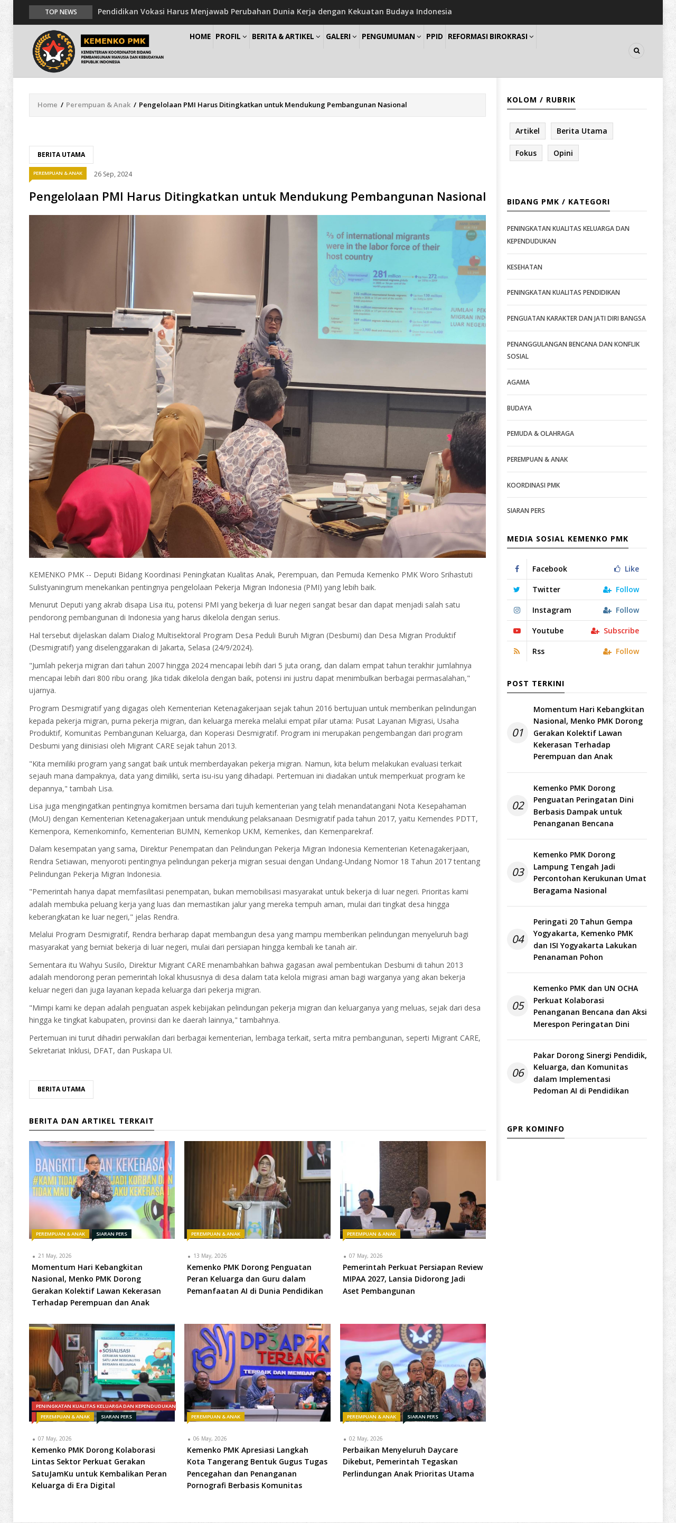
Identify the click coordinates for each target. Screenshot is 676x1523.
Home (205, 50)
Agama (518, 382)
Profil (245, 50)
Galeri (370, 50)
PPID (479, 50)
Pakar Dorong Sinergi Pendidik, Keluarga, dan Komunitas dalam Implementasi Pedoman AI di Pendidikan (590, 1073)
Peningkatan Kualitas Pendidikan (563, 293)
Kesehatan (524, 267)
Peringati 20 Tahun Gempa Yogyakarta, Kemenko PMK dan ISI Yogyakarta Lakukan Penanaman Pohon (585, 940)
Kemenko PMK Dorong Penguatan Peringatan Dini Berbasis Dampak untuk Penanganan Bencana (583, 806)
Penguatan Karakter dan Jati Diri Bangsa (576, 318)
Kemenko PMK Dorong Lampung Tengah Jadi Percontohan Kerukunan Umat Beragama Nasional (589, 873)
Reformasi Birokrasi (543, 50)
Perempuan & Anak (98, 105)
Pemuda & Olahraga (540, 433)
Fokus (526, 153)
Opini (563, 153)
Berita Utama (61, 155)
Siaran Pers (111, 1234)
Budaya (519, 408)
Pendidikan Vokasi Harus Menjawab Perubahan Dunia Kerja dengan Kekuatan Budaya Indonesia (275, 11)
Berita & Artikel (308, 50)
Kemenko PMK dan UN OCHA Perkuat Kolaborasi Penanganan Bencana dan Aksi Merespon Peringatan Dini (590, 1007)
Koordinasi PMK (533, 485)
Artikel (527, 131)
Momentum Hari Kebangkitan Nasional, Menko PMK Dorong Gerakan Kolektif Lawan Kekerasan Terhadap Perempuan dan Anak (588, 733)
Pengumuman (428, 50)
